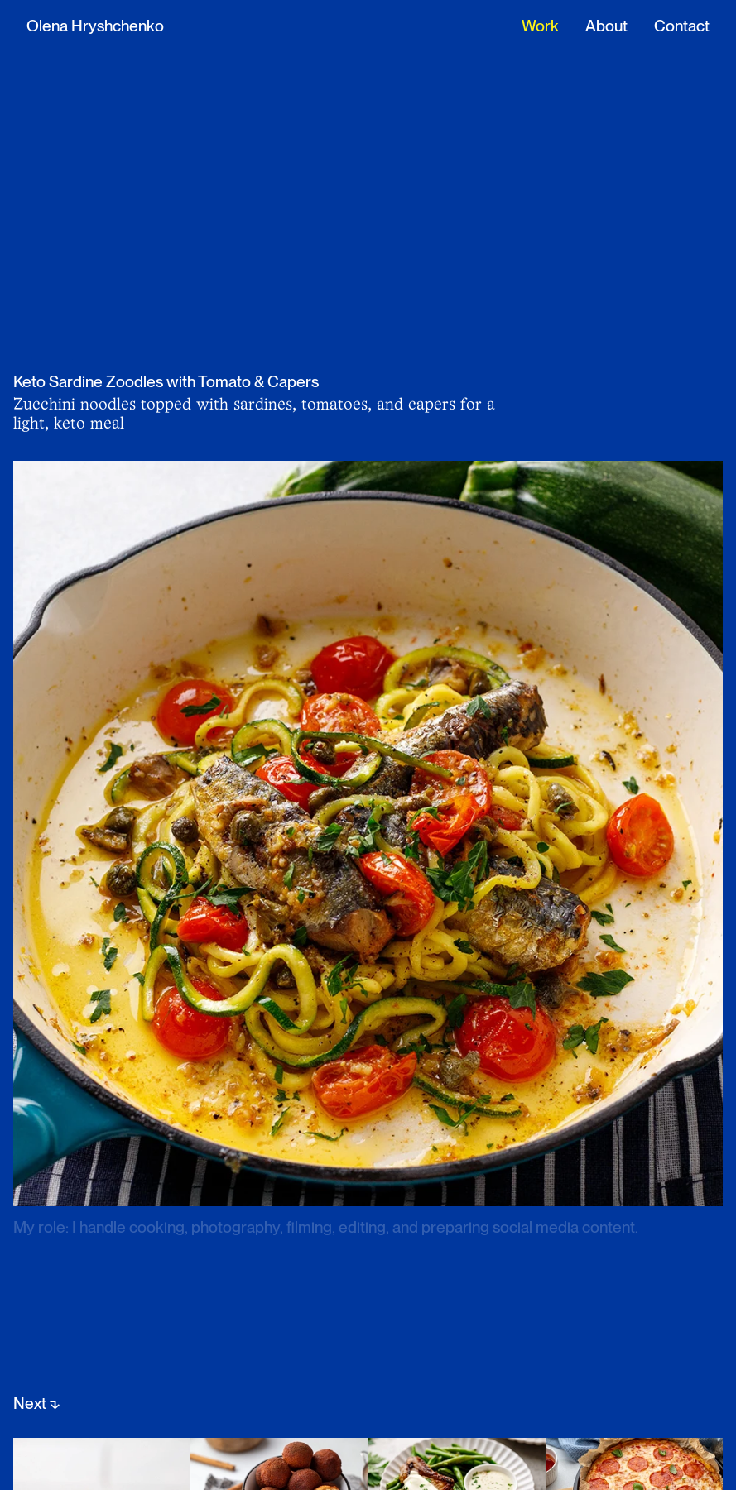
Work (540, 26)
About (606, 26)
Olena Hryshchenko (95, 26)
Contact (682, 26)
